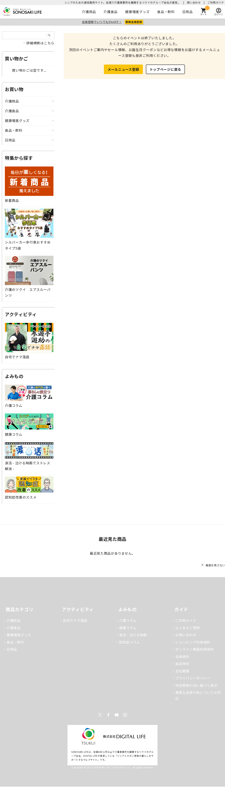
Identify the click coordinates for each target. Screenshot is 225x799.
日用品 (187, 11)
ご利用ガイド (216, 2)
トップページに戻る (165, 69)
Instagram (125, 715)
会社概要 (182, 670)
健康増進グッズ (137, 11)
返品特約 (182, 663)
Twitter (100, 715)
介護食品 (111, 11)
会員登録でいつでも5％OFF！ (102, 22)
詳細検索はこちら (40, 42)
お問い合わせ (185, 634)
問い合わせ (194, 2)
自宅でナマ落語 (75, 620)
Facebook (108, 715)
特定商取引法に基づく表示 (196, 685)
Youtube (116, 715)
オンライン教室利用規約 (194, 649)
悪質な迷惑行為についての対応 (198, 695)
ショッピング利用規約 (192, 642)
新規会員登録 (134, 22)
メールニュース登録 (123, 69)
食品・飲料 (166, 11)
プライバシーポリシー (192, 678)
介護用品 (89, 11)
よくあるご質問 (187, 627)
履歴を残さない (215, 565)
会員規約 (182, 656)
